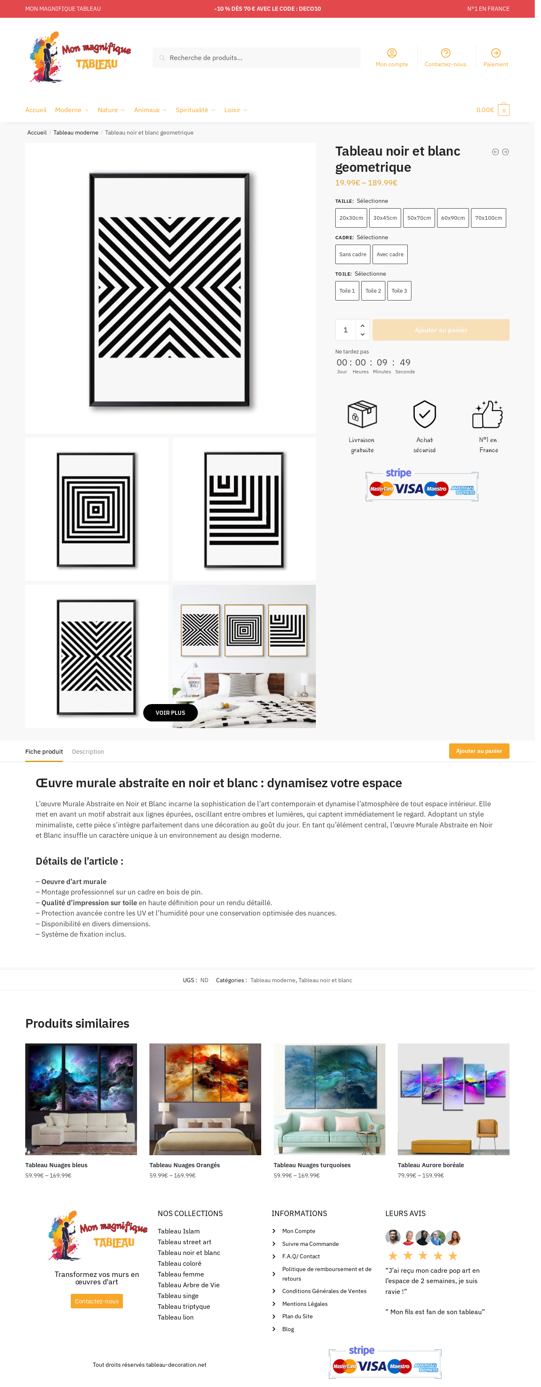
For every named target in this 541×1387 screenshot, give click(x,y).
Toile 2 (373, 290)
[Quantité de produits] (345, 330)
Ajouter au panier (441, 330)
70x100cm (488, 217)
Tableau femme (181, 1274)
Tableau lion (176, 1317)
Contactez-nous (445, 57)
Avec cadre (390, 254)
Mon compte (392, 57)
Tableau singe (178, 1295)
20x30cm (351, 217)
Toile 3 (399, 290)
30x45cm (385, 217)
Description (88, 751)
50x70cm (419, 217)
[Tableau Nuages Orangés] (205, 1099)
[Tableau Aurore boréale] (454, 1099)
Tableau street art (185, 1242)
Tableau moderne (76, 132)
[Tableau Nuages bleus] (81, 1099)
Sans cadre (352, 254)
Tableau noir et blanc (325, 980)
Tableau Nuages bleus (56, 1165)
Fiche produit (44, 751)
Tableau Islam (179, 1231)
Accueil (37, 132)
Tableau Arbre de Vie (189, 1285)
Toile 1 (347, 290)
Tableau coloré (180, 1263)
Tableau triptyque (184, 1306)
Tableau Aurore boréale (431, 1165)
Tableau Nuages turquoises (312, 1165)
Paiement (495, 57)
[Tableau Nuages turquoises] (329, 1099)
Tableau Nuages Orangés (184, 1165)
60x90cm (453, 217)
